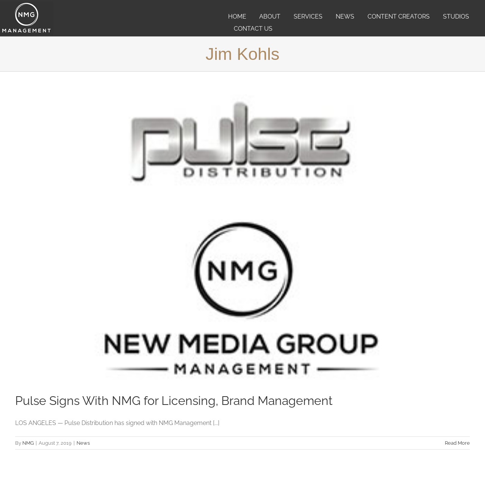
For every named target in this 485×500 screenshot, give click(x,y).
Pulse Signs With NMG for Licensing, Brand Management (174, 401)
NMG (28, 443)
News (83, 443)
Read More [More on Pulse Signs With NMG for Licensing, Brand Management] (457, 443)
